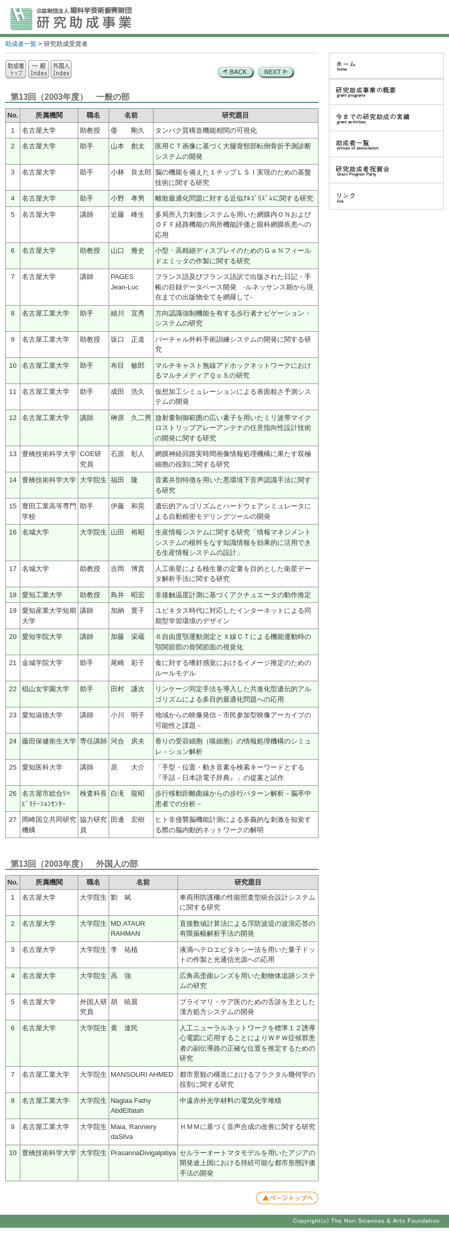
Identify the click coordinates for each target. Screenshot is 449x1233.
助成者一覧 (21, 44)
